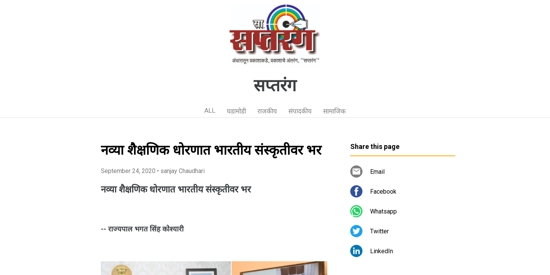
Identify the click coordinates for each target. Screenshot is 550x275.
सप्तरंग (275, 85)
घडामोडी (236, 111)
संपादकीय (300, 111)
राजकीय (267, 111)
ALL (209, 110)
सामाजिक (334, 111)
